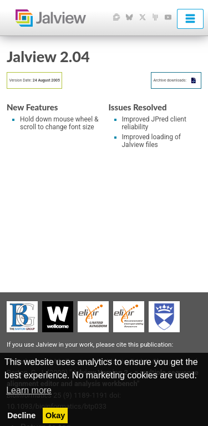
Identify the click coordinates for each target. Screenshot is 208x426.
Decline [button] (21, 415)
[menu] (190, 19)
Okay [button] (55, 415)
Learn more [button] (29, 390)
